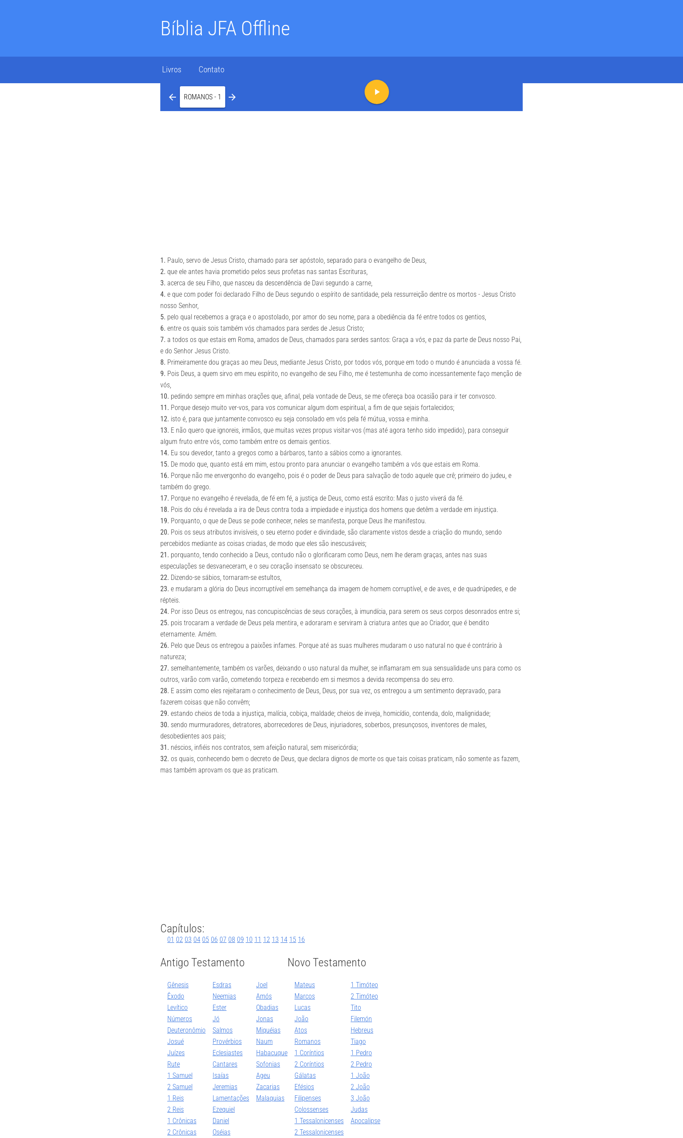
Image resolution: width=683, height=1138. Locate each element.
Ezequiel (224, 1109)
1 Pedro (361, 1053)
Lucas (302, 1007)
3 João (360, 1098)
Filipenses (307, 1098)
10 (249, 939)
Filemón (361, 1019)
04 (196, 939)
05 (205, 939)
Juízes (176, 1053)
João (301, 1019)
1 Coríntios (309, 1053)
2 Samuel (180, 1087)
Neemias (224, 996)
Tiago (358, 1041)
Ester (220, 1007)
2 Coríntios (309, 1064)
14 (284, 939)
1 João (360, 1075)
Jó (216, 1019)
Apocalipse (365, 1121)
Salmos (223, 1030)
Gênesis (178, 985)
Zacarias (268, 1087)
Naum (264, 1041)
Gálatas (305, 1075)
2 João (360, 1087)
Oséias (221, 1132)
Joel (261, 985)
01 (170, 939)
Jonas (264, 1019)
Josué (175, 1041)
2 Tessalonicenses (319, 1132)
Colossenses (311, 1109)
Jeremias (225, 1087)
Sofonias (268, 1064)
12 (266, 939)
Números (179, 1019)
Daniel (221, 1121)
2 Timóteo (364, 996)
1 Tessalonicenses (319, 1121)
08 (231, 939)
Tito (356, 1007)
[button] (202, 96)
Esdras (222, 985)
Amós (264, 996)
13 (275, 939)
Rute (173, 1064)
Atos (300, 1030)
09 (240, 939)
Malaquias (270, 1098)
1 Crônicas (181, 1121)
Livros (171, 69)
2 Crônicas (181, 1132)
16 (301, 939)
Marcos (304, 996)
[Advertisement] (341, 176)
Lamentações (231, 1098)
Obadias (267, 1007)
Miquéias (268, 1030)
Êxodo (175, 996)
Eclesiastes (228, 1053)
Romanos (307, 1041)
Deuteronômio (186, 1030)
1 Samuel (180, 1075)
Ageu (263, 1075)
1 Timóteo (364, 985)
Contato (211, 69)
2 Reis (175, 1109)
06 (214, 939)
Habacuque (271, 1053)
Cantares (225, 1064)
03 (188, 939)
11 (257, 939)
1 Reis (175, 1098)
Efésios (304, 1087)
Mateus (304, 985)
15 (292, 939)
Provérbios (227, 1041)
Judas (359, 1109)
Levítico (177, 1007)
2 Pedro (361, 1064)
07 (223, 939)
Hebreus (362, 1030)
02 (179, 939)
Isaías (221, 1075)
